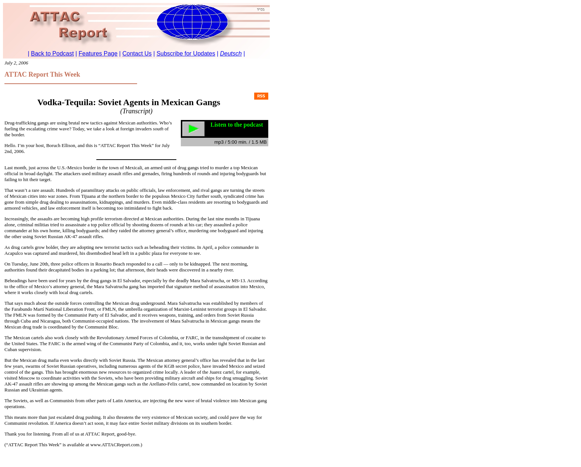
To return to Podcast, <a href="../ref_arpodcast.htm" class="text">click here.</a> (136, 31)
